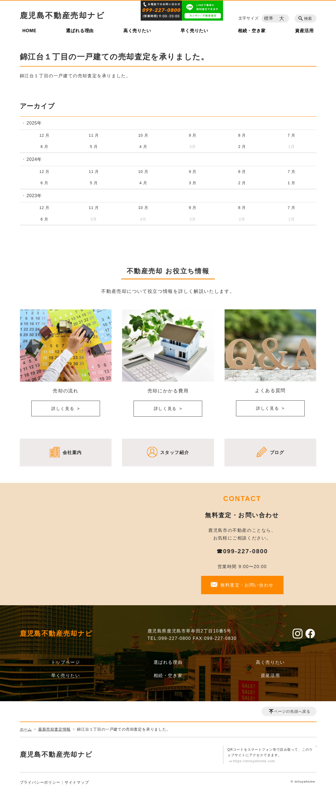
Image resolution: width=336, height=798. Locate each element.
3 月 (192, 183)
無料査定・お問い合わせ (247, 585)
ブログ (277, 452)
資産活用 (304, 30)
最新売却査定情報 (54, 729)
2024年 (34, 159)
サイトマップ (77, 782)
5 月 (94, 146)
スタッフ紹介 (174, 452)
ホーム (26, 729)
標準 (268, 18)
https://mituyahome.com (254, 761)
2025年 (34, 123)
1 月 (291, 183)
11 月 (94, 135)
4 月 (143, 146)
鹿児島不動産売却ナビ (62, 15)
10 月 (143, 135)
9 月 (192, 135)
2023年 (34, 195)
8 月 (242, 135)
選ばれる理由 (80, 30)
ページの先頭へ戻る (292, 711)
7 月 (291, 135)
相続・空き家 (252, 30)
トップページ (65, 662)
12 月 (44, 135)
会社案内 (72, 452)
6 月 (44, 146)
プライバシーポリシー (40, 782)
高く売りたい (137, 30)
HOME (30, 30)
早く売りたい (194, 30)
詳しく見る (62, 408)
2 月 (242, 146)
